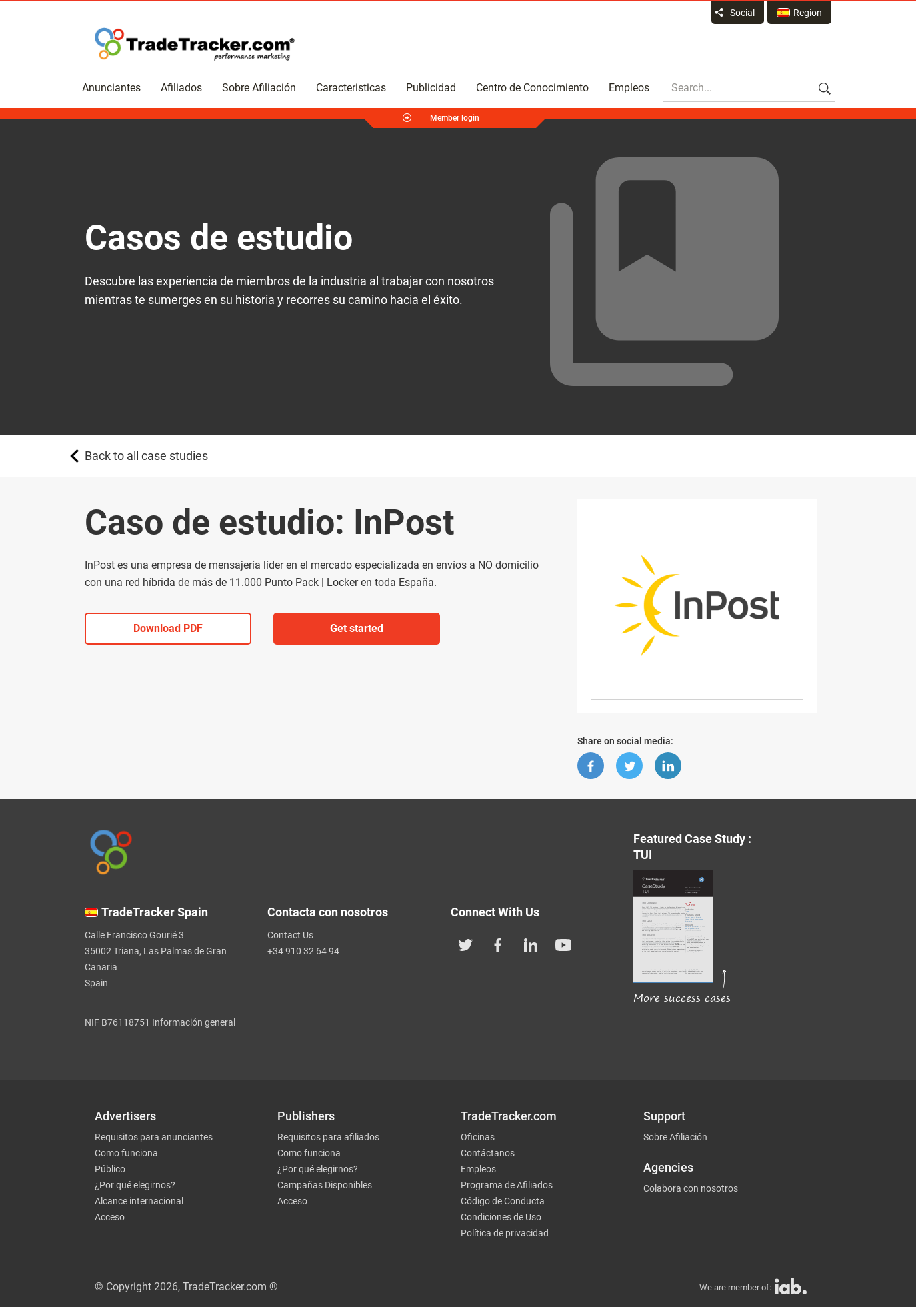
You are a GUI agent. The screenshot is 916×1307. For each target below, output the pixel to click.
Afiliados (181, 87)
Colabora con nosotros (690, 1188)
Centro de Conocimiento (532, 87)
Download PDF (168, 628)
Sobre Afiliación (259, 87)
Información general (193, 1022)
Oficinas (478, 1137)
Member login (454, 118)
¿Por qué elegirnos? (135, 1185)
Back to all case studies (146, 456)
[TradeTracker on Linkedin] (531, 944)
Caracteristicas (351, 87)
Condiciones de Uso (501, 1217)
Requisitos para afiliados (328, 1137)
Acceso (110, 1217)
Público (110, 1169)
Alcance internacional (139, 1201)
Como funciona (126, 1153)
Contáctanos (488, 1153)
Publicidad (431, 87)
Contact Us (290, 935)
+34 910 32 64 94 (303, 951)
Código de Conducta (503, 1201)
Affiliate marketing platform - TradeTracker (195, 44)
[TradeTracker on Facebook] (498, 944)
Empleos (629, 87)
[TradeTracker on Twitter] (465, 944)
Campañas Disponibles (324, 1185)
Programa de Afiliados (507, 1185)
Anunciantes (111, 87)
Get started (356, 628)
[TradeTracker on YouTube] (563, 944)
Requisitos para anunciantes (154, 1137)
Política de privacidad (505, 1233)
